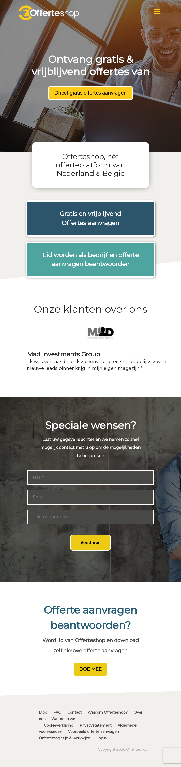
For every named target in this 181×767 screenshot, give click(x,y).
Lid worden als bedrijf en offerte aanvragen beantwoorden (90, 259)
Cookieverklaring (58, 725)
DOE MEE (90, 669)
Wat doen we (63, 719)
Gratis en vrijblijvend (90, 213)
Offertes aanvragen (90, 223)
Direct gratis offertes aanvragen (90, 93)
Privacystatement (96, 725)
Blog (43, 712)
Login (101, 738)
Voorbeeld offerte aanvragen (93, 731)
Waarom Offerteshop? (108, 712)
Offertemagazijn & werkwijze (64, 738)
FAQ (57, 712)
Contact (74, 712)
